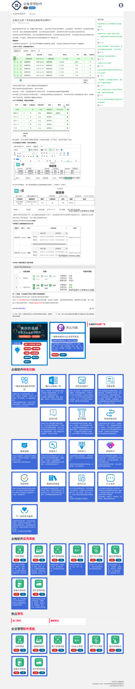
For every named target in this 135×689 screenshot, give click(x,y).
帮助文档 (35, 357)
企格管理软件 (19, 14)
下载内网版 (35, 348)
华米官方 (114, 681)
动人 (13, 23)
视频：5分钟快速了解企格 (32, 344)
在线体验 (27, 348)
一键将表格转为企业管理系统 (65, 336)
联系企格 (55, 355)
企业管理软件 (22, 300)
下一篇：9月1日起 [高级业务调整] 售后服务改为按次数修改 (74, 314)
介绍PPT (63, 355)
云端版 (27, 353)
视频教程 (27, 357)
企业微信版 (34, 353)
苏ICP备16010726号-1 (117, 686)
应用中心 (27, 362)
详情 (16, 560)
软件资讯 (32, 14)
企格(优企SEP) (38, 303)
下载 (23, 560)
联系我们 (23, 308)
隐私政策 (121, 681)
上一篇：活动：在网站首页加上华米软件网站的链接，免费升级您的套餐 (32, 315)
